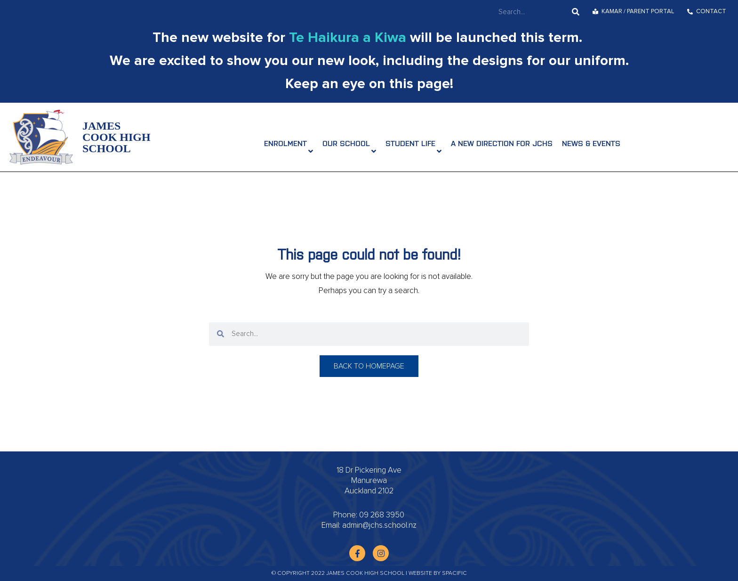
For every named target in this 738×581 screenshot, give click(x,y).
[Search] (575, 12)
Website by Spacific (438, 573)
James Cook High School (116, 137)
